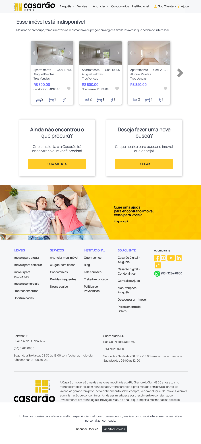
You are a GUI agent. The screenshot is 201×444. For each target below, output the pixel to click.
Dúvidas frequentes (63, 279)
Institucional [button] (141, 6)
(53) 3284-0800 (171, 273)
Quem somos (92, 258)
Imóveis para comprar (28, 265)
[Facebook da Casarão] (157, 258)
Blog (87, 265)
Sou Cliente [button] (164, 6)
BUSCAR (144, 164)
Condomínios (120, 6)
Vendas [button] (82, 6)
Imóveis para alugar (26, 258)
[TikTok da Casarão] (157, 265)
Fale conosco (92, 272)
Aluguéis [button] (66, 6)
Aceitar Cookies (114, 429)
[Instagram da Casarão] (163, 258)
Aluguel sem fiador (62, 265)
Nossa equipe (59, 287)
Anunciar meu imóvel (64, 258)
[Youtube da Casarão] (171, 258)
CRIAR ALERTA (57, 164)
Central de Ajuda (129, 281)
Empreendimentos (26, 291)
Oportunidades (24, 298)
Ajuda (183, 6)
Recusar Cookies (87, 429)
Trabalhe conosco (96, 279)
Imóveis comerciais (26, 284)
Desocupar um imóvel (132, 300)
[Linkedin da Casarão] (178, 258)
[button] (34, 53)
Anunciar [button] (99, 6)
